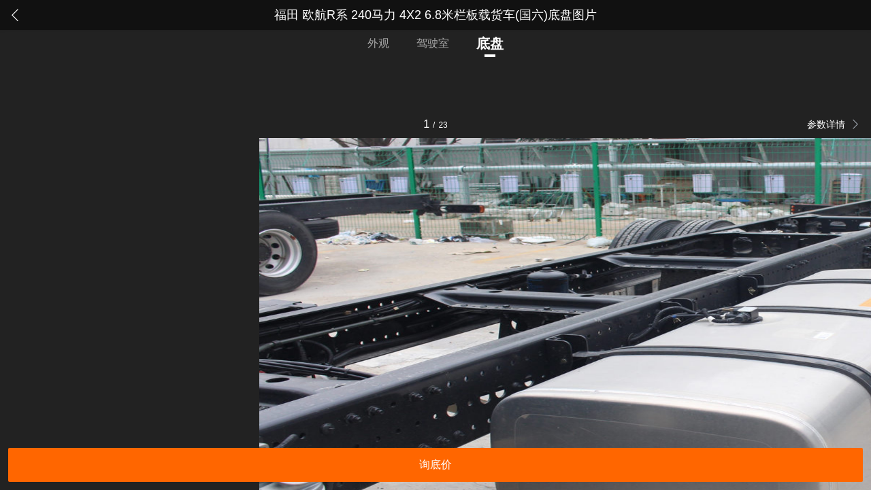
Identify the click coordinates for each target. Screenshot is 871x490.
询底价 (435, 464)
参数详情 (827, 124)
